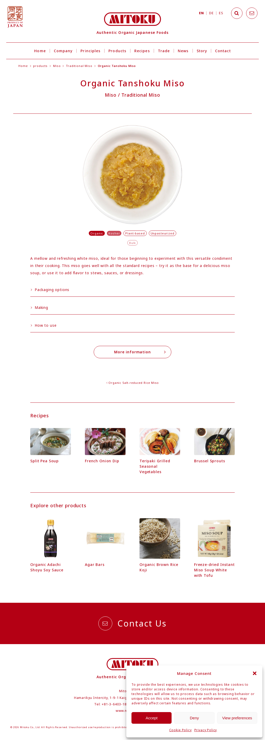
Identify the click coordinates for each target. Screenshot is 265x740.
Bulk (132, 243)
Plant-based (135, 233)
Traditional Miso (79, 66)
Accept (152, 718)
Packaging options (50, 289)
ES (221, 13)
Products (117, 50)
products (40, 66)
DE (211, 13)
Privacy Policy (205, 730)
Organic (96, 233)
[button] (254, 673)
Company (63, 50)
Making (39, 307)
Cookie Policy (180, 730)
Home (40, 50)
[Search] (236, 13)
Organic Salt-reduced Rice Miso (133, 383)
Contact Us (132, 623)
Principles (90, 50)
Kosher (114, 233)
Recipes (142, 50)
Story (202, 50)
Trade (164, 50)
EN (201, 13)
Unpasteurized (162, 233)
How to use (43, 325)
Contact (223, 50)
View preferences (237, 718)
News (183, 50)
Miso (57, 66)
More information (140, 351)
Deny (194, 718)
